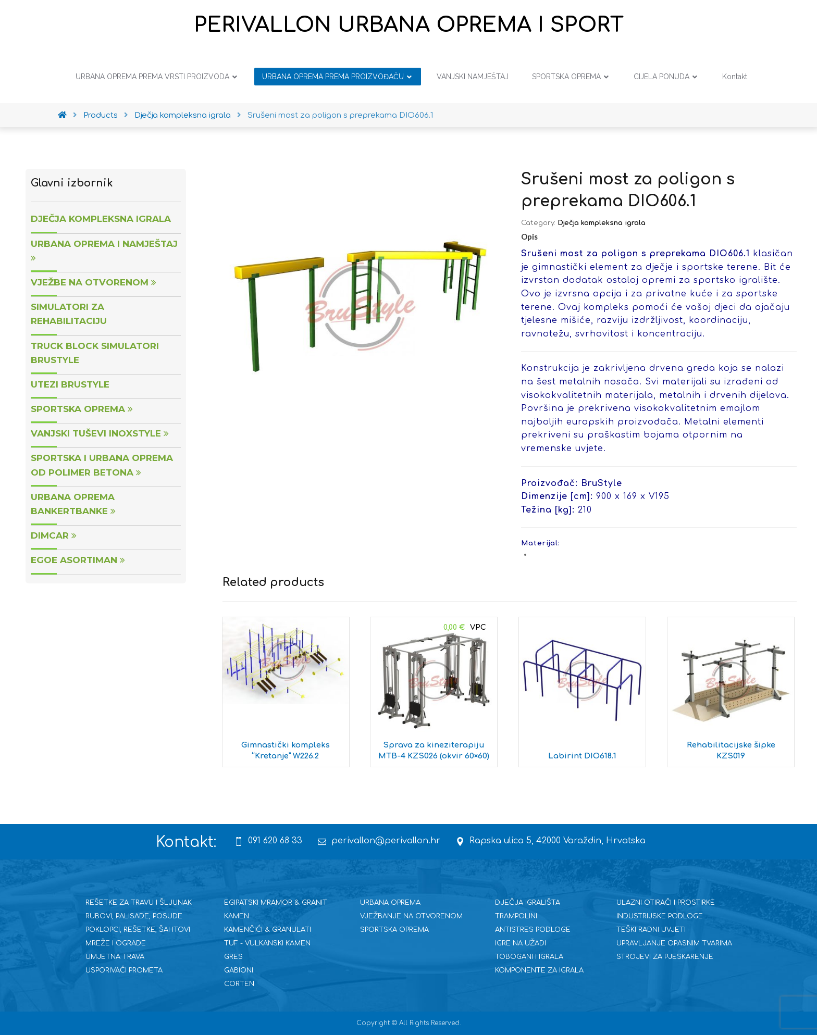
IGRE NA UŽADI (520, 943)
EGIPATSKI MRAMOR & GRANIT (275, 902)
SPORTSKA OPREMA (394, 929)
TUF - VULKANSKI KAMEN (267, 943)
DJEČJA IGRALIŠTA (527, 902)
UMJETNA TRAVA (114, 957)
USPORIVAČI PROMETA (124, 970)
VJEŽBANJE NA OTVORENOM (411, 916)
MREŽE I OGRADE (115, 943)
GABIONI (238, 970)
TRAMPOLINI (516, 916)
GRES (233, 957)
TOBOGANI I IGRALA (529, 957)
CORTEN (239, 984)
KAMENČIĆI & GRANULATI (267, 929)
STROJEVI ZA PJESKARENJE (664, 957)
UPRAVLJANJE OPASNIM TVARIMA (674, 943)
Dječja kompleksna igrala (602, 223)
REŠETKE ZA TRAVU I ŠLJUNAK (138, 902)
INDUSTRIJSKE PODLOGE (659, 916)
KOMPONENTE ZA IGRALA (539, 970)
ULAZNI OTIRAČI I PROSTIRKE (665, 902)
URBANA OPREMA (390, 902)
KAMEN (236, 916)
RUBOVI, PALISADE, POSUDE (133, 916)
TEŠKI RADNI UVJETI (651, 929)
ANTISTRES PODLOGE (533, 929)
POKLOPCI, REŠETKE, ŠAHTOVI (137, 929)
